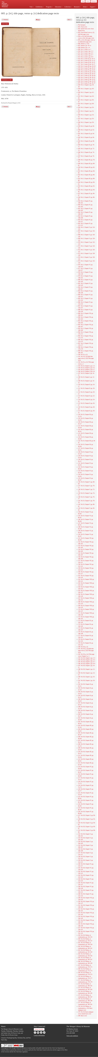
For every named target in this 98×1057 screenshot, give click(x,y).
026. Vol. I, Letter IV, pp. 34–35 (86, 81)
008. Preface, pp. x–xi (84, 47)
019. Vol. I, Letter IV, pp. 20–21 (86, 68)
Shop (83, 1)
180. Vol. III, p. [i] (83, 647)
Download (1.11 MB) (7, 79)
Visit (31, 7)
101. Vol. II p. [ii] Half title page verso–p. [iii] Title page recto (86, 358)
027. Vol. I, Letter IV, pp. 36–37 (86, 83)
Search (93, 1)
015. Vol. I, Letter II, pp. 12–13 (86, 60)
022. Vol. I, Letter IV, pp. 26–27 (86, 73)
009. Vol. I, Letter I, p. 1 (84, 49)
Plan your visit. (31, 10)
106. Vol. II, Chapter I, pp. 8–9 (86, 371)
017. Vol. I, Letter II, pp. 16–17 (86, 64)
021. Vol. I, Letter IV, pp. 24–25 (86, 71)
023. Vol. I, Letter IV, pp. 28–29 (86, 75)
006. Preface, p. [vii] (83, 43)
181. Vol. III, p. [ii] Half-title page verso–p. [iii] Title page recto (86, 650)
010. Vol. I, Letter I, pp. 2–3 (85, 51)
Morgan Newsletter (39, 1029)
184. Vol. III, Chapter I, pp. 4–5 (86, 660)
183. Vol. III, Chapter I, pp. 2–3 (86, 658)
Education (58, 7)
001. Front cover (82, 27)
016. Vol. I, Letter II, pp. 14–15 (86, 62)
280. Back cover (82, 1015)
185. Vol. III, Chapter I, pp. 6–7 (86, 661)
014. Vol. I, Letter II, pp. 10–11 (86, 58)
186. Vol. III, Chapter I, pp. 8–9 (86, 663)
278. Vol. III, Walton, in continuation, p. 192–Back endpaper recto (85, 1008)
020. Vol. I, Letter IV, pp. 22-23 (86, 70)
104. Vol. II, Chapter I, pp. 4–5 (86, 367)
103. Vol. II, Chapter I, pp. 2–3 (86, 366)
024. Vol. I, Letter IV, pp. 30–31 (86, 77)
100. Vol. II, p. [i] (82, 354)
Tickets (87, 1)
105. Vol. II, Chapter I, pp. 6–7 (86, 369)
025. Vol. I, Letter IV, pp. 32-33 (86, 79)
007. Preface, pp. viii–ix (84, 45)
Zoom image (5, 23)
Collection (68, 7)
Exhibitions (40, 7)
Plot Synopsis (82, 25)
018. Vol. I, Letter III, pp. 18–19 (86, 66)
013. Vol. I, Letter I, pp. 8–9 (85, 57)
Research (77, 7)
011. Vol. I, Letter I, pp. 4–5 (85, 53)
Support (93, 7)
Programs (49, 7)
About (85, 7)
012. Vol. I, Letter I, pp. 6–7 (85, 55)
